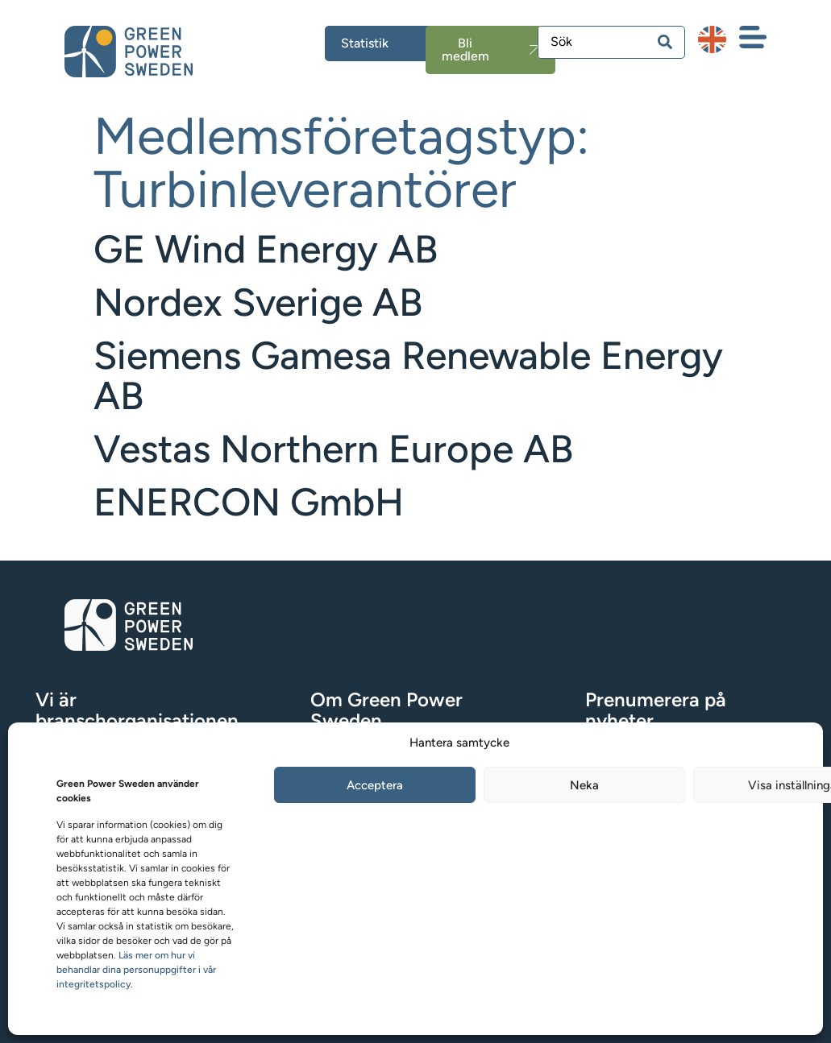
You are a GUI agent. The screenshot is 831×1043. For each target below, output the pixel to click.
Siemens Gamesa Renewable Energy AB (408, 375)
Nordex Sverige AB (257, 302)
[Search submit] (665, 42)
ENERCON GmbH (248, 501)
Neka (584, 785)
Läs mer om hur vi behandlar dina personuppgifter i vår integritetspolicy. (136, 970)
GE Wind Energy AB (265, 249)
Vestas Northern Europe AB (333, 448)
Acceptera (375, 785)
